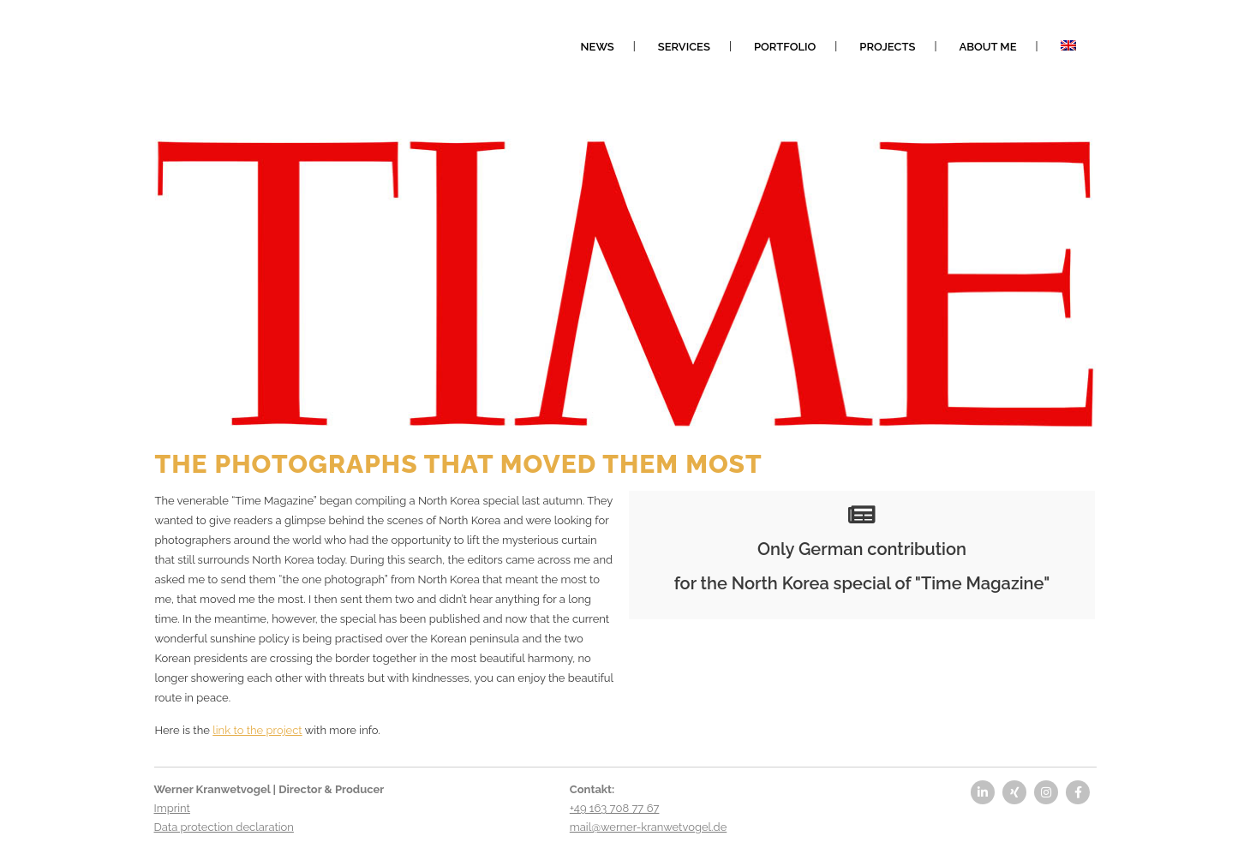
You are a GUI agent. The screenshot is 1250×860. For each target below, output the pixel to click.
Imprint (172, 808)
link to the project (257, 730)
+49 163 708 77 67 (615, 808)
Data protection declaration (224, 827)
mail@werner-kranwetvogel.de (648, 827)
